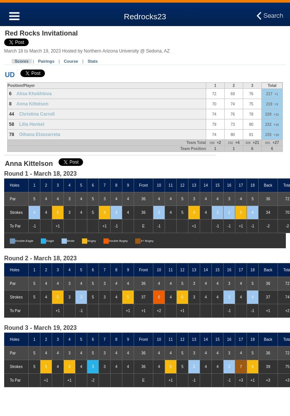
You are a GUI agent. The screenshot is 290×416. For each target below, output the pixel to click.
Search (273, 16)
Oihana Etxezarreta (39, 134)
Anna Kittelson (33, 104)
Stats (93, 61)
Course (71, 61)
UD (10, 75)
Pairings (46, 61)
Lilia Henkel (32, 124)
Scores (22, 61)
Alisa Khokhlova (34, 93)
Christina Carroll (37, 114)
